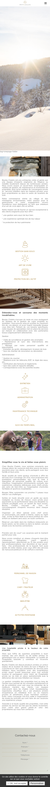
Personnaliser (37, 783)
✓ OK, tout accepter (16, 783)
